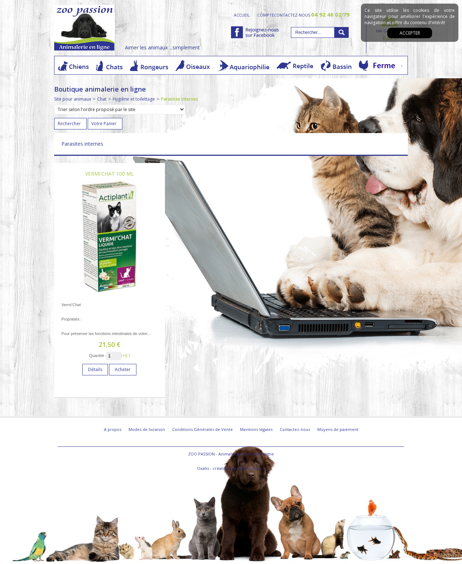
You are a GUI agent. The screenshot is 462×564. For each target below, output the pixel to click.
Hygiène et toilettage (134, 99)
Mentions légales (256, 429)
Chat (101, 99)
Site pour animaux (72, 99)
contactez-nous (311, 14)
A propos (112, 429)
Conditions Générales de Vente (202, 429)
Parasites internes (179, 99)
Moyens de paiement (337, 429)
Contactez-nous (295, 429)
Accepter (410, 33)
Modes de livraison (146, 429)
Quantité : (97, 355)
